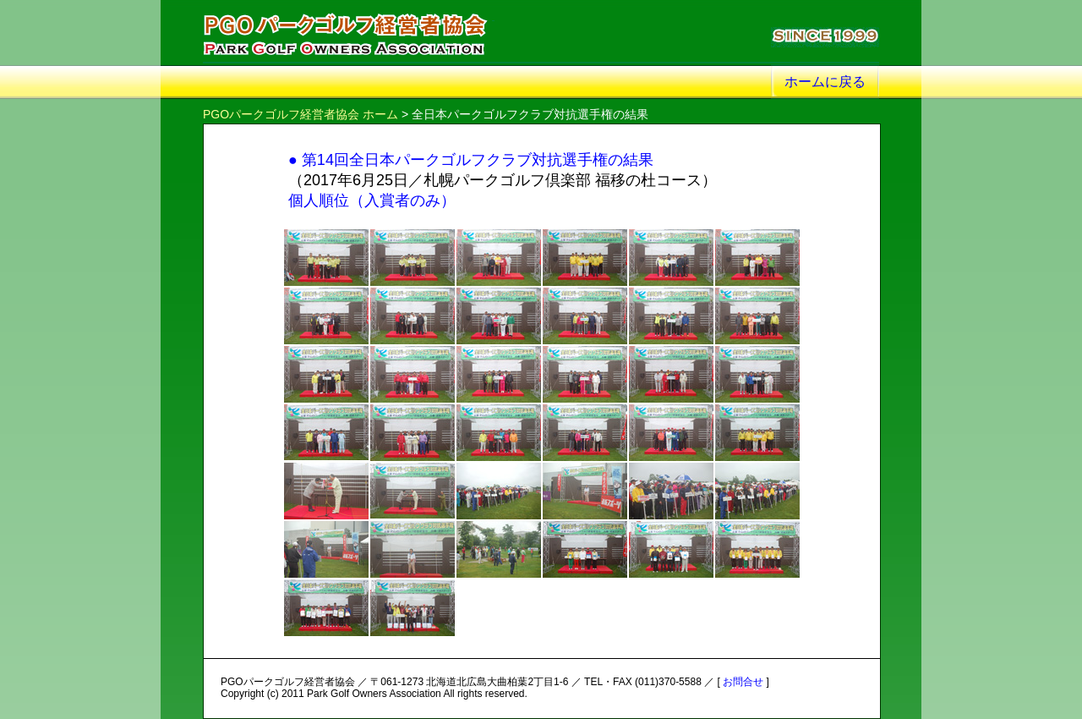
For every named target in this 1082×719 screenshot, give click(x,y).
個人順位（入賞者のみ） (372, 200)
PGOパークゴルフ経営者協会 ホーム (300, 114)
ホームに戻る (825, 81)
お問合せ (743, 682)
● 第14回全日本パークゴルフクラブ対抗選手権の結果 (470, 159)
